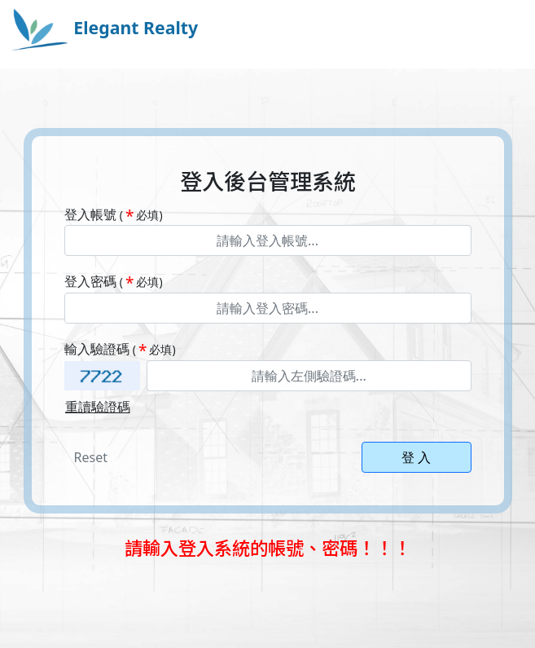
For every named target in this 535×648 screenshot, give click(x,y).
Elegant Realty (104, 27)
